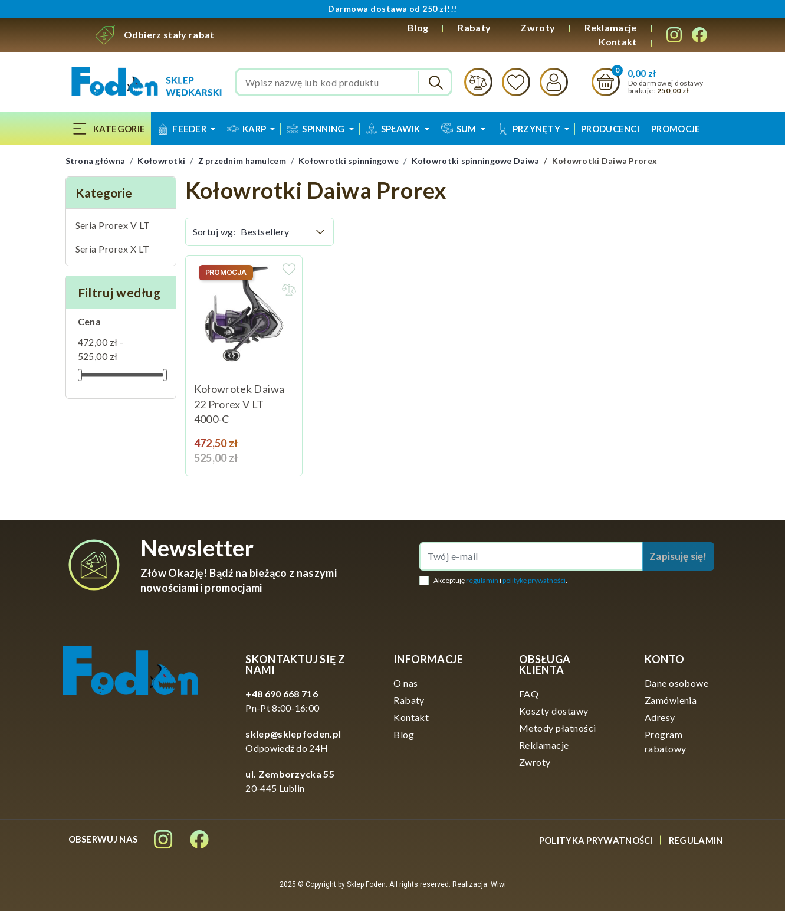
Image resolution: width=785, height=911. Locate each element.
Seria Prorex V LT (112, 225)
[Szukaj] (343, 82)
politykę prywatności (534, 580)
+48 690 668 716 (281, 693)
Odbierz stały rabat (169, 34)
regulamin (482, 580)
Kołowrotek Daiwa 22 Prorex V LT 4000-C (239, 403)
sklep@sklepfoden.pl (293, 733)
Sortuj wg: (215, 231)
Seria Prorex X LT (112, 248)
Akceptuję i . (500, 580)
